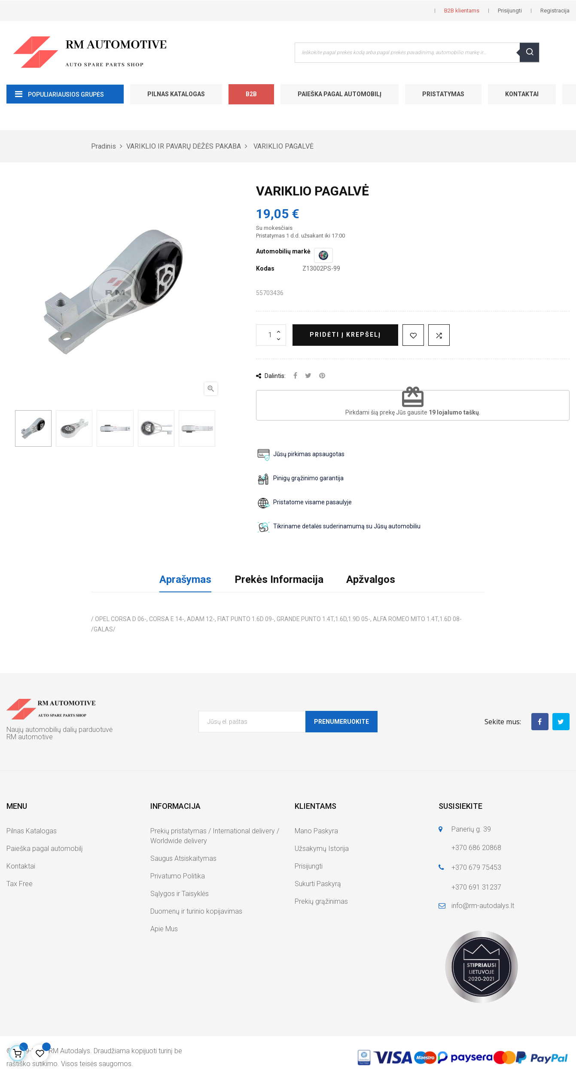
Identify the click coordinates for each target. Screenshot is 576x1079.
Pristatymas (443, 94)
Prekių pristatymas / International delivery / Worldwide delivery (214, 836)
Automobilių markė (283, 251)
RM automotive (29, 737)
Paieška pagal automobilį (339, 94)
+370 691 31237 (476, 887)
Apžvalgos (370, 579)
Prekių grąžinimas (321, 901)
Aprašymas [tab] (185, 579)
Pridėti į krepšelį (345, 334)
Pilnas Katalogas (176, 94)
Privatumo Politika (177, 876)
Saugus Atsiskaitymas (183, 858)
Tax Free (19, 884)
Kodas (265, 268)
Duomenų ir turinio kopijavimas (196, 911)
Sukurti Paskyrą (318, 884)
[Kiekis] (271, 335)
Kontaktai (522, 94)
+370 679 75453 (476, 867)
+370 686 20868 (476, 848)
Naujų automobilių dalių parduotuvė (59, 729)
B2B (251, 94)
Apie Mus (164, 929)
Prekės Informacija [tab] (279, 579)
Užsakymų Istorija (322, 848)
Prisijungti (309, 866)
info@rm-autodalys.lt (482, 906)
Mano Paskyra (316, 831)
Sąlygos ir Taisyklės (179, 894)
